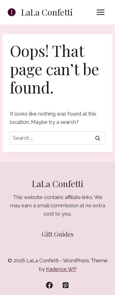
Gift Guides (58, 234)
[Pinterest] (65, 285)
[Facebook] (49, 285)
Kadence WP (61, 269)
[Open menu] (100, 12)
